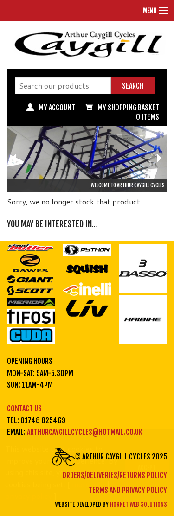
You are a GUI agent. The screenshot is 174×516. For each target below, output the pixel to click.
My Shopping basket (128, 107)
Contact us (24, 408)
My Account (57, 107)
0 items (147, 116)
